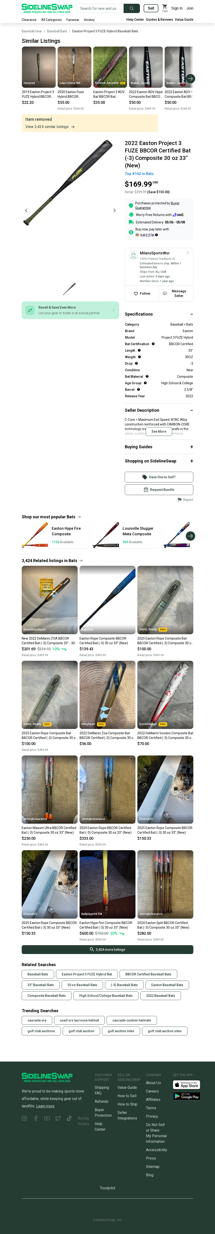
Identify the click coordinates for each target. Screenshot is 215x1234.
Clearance (29, 20)
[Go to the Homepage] (47, 8)
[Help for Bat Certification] (153, 344)
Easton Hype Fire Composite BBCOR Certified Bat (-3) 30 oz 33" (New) (106, 925)
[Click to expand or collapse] (159, 314)
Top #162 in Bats (139, 174)
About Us (153, 1083)
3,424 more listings (107, 949)
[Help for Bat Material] (147, 376)
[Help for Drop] (136, 363)
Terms (151, 1108)
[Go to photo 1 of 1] (69, 289)
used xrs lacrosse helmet (79, 1020)
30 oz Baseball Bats (82, 985)
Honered (29, 83)
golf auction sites (121, 1031)
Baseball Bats (57, 31)
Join (189, 8)
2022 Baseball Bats (160, 996)
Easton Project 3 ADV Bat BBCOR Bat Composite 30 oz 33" (109, 94)
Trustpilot (107, 1188)
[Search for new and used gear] (100, 8)
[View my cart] (165, 8)
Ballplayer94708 (91, 914)
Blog (149, 1175)
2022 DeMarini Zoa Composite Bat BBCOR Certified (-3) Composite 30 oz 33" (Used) (107, 735)
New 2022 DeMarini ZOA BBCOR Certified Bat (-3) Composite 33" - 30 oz (48, 641)
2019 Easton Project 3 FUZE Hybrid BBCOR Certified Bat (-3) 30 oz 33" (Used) (38, 94)
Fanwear (72, 20)
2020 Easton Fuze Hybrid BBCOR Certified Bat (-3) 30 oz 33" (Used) (74, 94)
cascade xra (37, 1020)
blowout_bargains (110, 83)
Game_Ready (153, 629)
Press (151, 1158)
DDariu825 (146, 819)
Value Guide (184, 19)
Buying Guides (83, 1121)
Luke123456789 (69, 83)
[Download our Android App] (187, 1096)
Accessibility (156, 1150)
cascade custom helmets (131, 1020)
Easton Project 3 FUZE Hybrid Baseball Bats (105, 31)
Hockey (89, 20)
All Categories (51, 20)
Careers (152, 1091)
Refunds (101, 1101)
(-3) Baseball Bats (124, 985)
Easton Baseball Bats (167, 985)
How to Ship (127, 1104)
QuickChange (153, 724)
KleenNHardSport (35, 629)
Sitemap (153, 1166)
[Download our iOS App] (190, 1084)
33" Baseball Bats (41, 985)
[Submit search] (132, 8)
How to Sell (127, 1096)
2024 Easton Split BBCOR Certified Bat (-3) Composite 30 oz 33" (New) (163, 925)
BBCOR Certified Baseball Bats (148, 974)
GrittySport (93, 724)
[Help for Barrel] (138, 389)
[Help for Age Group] (145, 383)
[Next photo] (114, 210)
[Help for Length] (139, 350)
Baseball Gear (32, 31)
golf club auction (81, 1031)
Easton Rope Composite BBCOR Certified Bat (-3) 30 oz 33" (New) (104, 641)
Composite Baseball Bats (47, 996)
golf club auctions (41, 1031)
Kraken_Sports (140, 83)
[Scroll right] (190, 78)
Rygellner (87, 629)
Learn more (45, 1106)
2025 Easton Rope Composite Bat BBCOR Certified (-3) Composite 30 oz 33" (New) (165, 641)
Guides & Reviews (159, 19)
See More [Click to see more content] (159, 431)
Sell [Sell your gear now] (151, 8)
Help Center (135, 19)
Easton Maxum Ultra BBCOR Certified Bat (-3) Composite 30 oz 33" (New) (49, 830)
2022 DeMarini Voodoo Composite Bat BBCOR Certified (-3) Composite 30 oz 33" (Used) (165, 735)
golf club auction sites (165, 1031)
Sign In (177, 8)
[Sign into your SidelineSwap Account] (159, 477)
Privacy (152, 1116)
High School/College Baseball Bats (106, 996)
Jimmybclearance (35, 819)
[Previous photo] (26, 210)
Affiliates (153, 1099)
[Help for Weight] (139, 357)
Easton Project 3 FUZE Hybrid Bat (87, 974)
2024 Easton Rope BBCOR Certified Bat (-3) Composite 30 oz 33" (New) (106, 830)
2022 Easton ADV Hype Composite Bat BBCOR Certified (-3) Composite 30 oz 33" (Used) (146, 94)
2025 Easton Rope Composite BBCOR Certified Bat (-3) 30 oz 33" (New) (164, 830)
